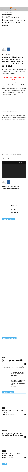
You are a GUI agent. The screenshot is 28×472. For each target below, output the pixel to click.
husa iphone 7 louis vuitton (13, 186)
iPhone (7, 14)
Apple (4, 14)
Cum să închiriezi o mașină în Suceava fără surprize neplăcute (13, 361)
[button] (26, 9)
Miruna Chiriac (5, 414)
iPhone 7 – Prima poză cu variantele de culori (11, 454)
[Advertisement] (14, 4)
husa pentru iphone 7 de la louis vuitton (11, 188)
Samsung (4, 430)
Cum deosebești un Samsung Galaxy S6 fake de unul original (12, 434)
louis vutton (5, 190)
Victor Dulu (8, 27)
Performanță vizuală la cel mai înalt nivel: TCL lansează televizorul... (18, 374)
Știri (10, 14)
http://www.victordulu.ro (14, 207)
